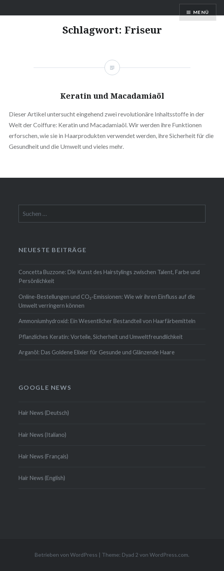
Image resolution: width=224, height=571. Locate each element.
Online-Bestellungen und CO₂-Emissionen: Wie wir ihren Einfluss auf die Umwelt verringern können (107, 301)
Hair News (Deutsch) (44, 412)
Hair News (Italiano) (42, 434)
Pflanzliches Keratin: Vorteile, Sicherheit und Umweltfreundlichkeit (101, 337)
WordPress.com (169, 554)
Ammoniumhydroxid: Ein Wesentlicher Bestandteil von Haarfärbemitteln (107, 321)
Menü (201, 12)
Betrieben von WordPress (66, 554)
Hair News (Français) (43, 456)
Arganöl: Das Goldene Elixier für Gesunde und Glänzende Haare (97, 352)
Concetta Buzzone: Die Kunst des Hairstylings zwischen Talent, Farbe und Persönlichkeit (109, 276)
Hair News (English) (42, 478)
